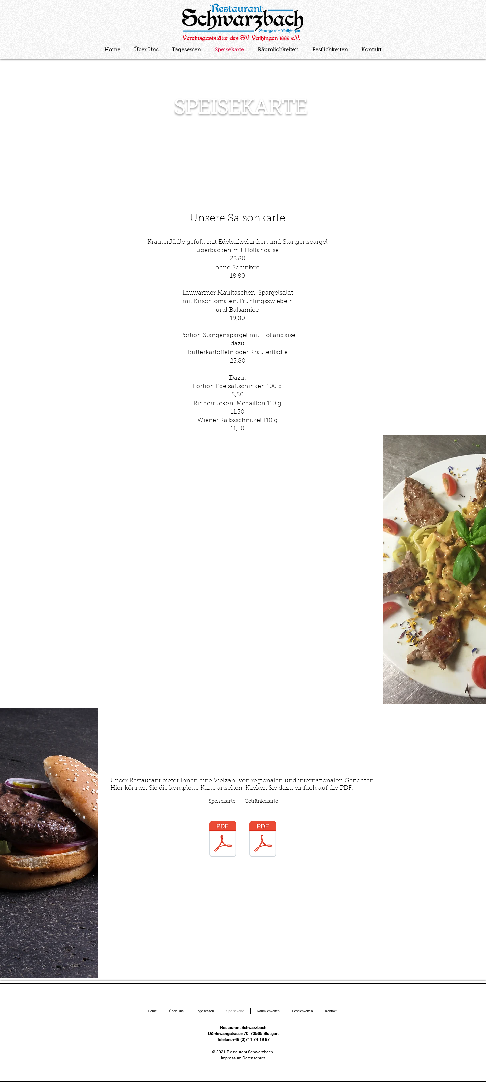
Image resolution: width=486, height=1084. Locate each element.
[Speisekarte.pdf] (223, 839)
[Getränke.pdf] (263, 839)
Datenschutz (253, 1058)
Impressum (231, 1058)
